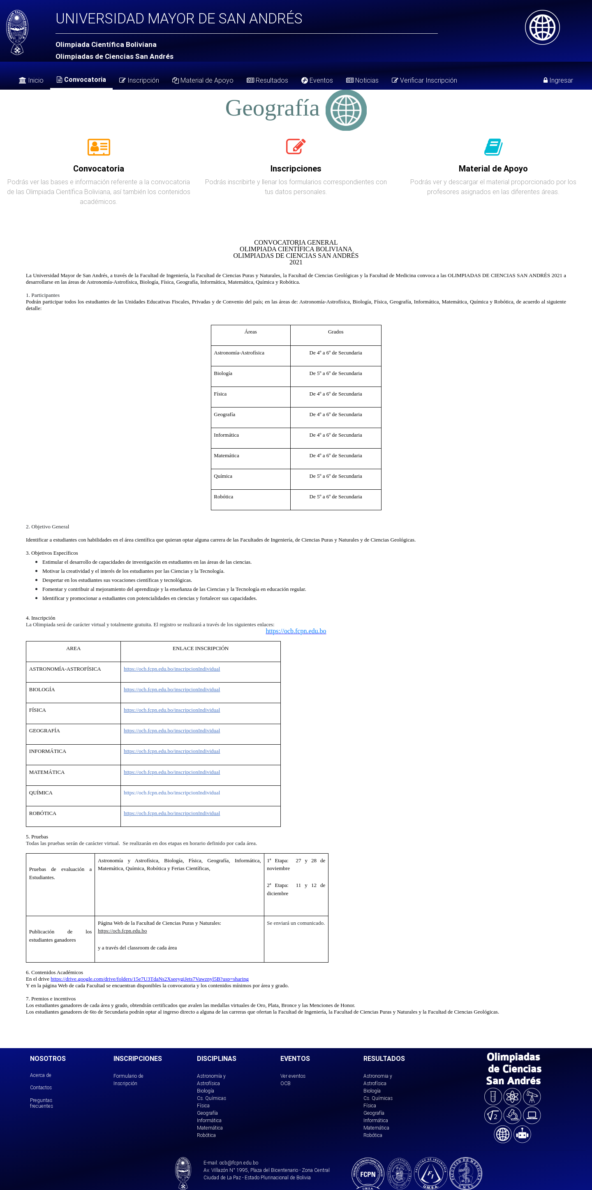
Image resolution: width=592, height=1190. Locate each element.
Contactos (41, 1087)
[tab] (99, 152)
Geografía (207, 1113)
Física (203, 1105)
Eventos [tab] (317, 80)
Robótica (206, 1135)
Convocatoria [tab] (81, 79)
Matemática (210, 1128)
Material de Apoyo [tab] (203, 80)
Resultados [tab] (267, 80)
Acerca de (40, 1075)
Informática (209, 1120)
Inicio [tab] (31, 80)
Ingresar (558, 80)
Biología (205, 1091)
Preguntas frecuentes (41, 1103)
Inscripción (139, 80)
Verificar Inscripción (424, 80)
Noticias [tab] (362, 80)
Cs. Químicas (211, 1098)
